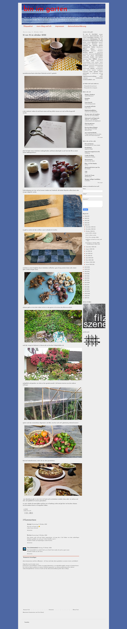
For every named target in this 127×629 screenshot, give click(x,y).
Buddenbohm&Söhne (90, 110)
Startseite (51, 609)
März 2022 (88, 260)
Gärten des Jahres (89, 124)
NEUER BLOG (88, 176)
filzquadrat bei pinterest (90, 86)
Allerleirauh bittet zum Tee (92, 167)
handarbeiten (99, 54)
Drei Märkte (87, 168)
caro (46, 503)
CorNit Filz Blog (89, 155)
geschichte (85, 54)
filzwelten (100, 50)
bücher (84, 42)
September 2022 (90, 246)
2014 (86, 282)
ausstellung (90, 37)
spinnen (92, 68)
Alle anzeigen (100, 137)
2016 (86, 278)
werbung (101, 73)
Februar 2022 (89, 262)
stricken (89, 70)
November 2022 (90, 229)
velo (90, 73)
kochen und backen (96, 57)
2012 (86, 287)
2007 (86, 297)
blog (101, 40)
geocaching (100, 52)
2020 (86, 269)
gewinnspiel (92, 54)
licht (87, 60)
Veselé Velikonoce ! (89, 96)
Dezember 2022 (90, 227)
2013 (86, 284)
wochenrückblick (87, 79)
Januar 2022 (89, 264)
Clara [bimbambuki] (32, 547)
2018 (86, 273)
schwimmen (91, 66)
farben (93, 47)
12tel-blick (94, 34)
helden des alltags (88, 55)
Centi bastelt (88, 102)
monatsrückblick (86, 62)
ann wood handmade (90, 132)
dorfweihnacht (86, 44)
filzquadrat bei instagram (90, 87)
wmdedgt (85, 78)
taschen (94, 70)
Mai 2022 (88, 255)
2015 (86, 280)
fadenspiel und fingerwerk (92, 118)
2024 (86, 220)
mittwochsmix (100, 60)
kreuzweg (85, 59)
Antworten (29, 530)
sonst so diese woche (91, 235)
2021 (86, 267)
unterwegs (86, 73)
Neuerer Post (26, 609)
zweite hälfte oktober (91, 233)
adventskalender (94, 36)
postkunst (85, 65)
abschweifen (86, 36)
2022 (86, 225)
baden (101, 37)
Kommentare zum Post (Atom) (36, 612)
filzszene (93, 50)
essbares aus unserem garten (93, 45)
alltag (101, 36)
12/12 (86, 172)
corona (89, 42)
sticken (84, 70)
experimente (86, 47)
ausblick (85, 37)
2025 (86, 218)
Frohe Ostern (88, 107)
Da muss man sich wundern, (92, 114)
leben (95, 59)
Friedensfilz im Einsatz (90, 157)
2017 (86, 276)
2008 (86, 295)
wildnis (101, 76)
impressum (59, 26)
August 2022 (89, 249)
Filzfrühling (87, 153)
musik (92, 62)
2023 (86, 222)
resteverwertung (99, 65)
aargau (101, 34)
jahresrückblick (99, 55)
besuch (87, 39)
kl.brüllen (87, 98)
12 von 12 (29, 510)
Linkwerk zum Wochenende (91, 111)
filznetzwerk (100, 49)
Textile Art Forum (89, 175)
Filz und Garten (89, 143)
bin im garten (45, 9)
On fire (86, 165)
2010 (86, 291)
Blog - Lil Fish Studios (91, 163)
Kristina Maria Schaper (91, 127)
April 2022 (88, 257)
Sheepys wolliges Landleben (92, 179)
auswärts (96, 37)
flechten (85, 52)
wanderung (95, 73)
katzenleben (86, 57)
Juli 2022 (88, 251)
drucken (101, 44)
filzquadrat (28, 26)
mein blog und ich (44, 26)
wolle (93, 79)
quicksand (91, 65)
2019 (86, 271)
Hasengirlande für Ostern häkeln (92, 145)
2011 (86, 289)
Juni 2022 (88, 253)
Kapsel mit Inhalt (89, 149)
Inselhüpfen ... (88, 180)
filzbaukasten (100, 47)
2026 (86, 216)
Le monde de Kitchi (90, 106)
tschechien (85, 71)
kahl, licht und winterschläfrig (92, 115)
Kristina (29, 535)
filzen (85, 49)
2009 (86, 293)
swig (86, 171)
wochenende (99, 78)
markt (92, 60)
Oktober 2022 (89, 231)
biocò (98, 40)
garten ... (92, 52)
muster (97, 62)
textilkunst (100, 70)
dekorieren (95, 42)
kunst (90, 59)
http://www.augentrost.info (92, 151)
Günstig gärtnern (90, 123)
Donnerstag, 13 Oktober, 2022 (39, 524)
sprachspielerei (99, 68)
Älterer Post (76, 609)
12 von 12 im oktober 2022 (92, 237)
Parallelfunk (88, 147)
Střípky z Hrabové (90, 94)
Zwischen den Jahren (90, 161)
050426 (86, 99)
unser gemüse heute (96, 71)
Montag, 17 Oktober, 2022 (45, 547)
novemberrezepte (91, 63)
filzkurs (93, 49)
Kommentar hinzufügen (29, 557)
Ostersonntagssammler (90, 103)
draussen (94, 44)
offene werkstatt (99, 63)
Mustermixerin (89, 159)
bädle (84, 39)
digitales (101, 42)
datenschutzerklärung (77, 26)
